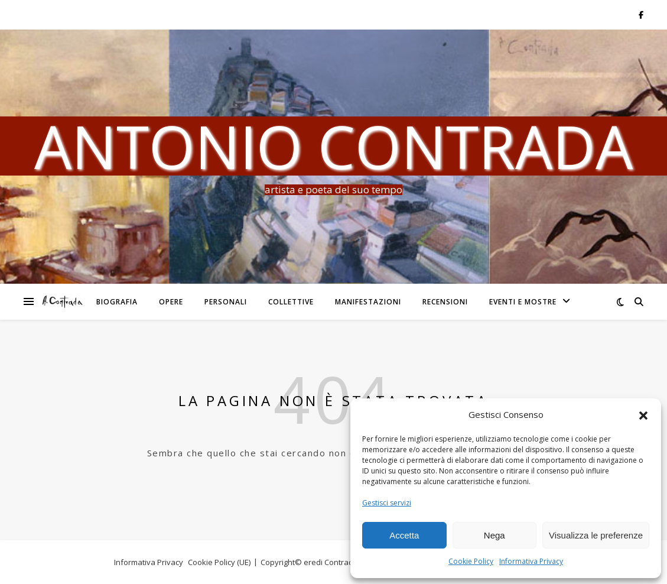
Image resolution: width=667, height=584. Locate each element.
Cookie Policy (470, 561)
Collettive (291, 302)
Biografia (117, 302)
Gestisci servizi (386, 503)
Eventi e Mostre (523, 302)
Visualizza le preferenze (596, 535)
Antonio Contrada (333, 146)
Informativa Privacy (531, 561)
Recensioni (445, 302)
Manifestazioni (368, 302)
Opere (171, 302)
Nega (494, 535)
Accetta (404, 535)
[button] (643, 415)
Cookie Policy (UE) (219, 562)
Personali (225, 302)
